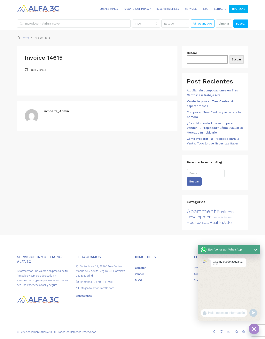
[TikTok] (244, 332)
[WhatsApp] (237, 332)
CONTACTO (220, 8)
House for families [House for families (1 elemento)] (223, 217)
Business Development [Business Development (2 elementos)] (210, 214)
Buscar (241, 23)
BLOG (205, 8)
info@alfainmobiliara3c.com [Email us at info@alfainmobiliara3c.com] (97, 288)
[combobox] (146, 23)
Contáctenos (84, 295)
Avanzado (202, 23)
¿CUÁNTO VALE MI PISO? (137, 8)
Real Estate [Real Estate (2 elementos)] (221, 222)
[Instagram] (222, 332)
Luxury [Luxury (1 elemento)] (205, 223)
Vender (139, 274)
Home (25, 37)
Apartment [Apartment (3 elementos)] (201, 211)
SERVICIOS (191, 8)
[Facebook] (215, 332)
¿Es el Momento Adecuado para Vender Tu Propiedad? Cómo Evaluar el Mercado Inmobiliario (215, 127)
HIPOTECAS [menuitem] (238, 8)
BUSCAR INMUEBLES (168, 8)
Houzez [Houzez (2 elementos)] (194, 222)
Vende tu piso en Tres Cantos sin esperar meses (211, 104)
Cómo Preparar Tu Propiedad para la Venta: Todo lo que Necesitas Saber (213, 141)
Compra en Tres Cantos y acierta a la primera (214, 115)
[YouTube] (230, 332)
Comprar (140, 267)
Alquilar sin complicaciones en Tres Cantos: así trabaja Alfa (212, 93)
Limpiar (224, 23)
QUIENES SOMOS (109, 8)
